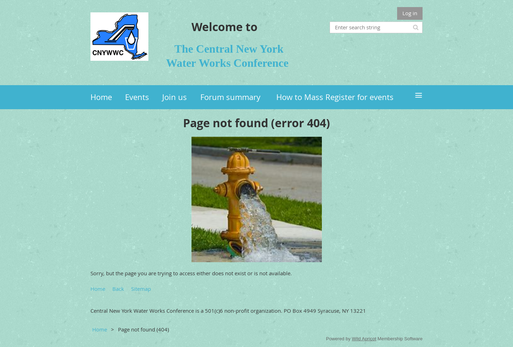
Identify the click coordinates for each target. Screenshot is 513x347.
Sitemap (141, 288)
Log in (409, 13)
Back (118, 288)
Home (97, 288)
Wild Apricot (364, 338)
